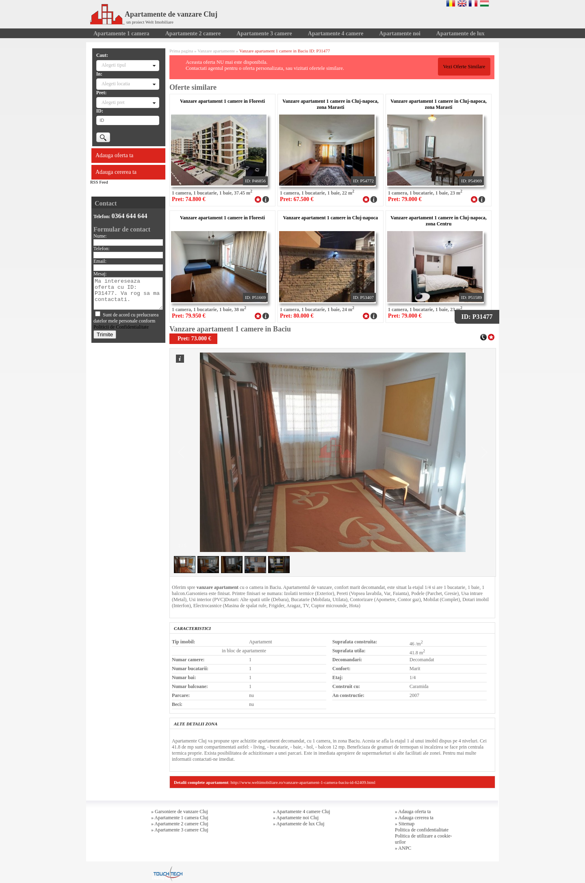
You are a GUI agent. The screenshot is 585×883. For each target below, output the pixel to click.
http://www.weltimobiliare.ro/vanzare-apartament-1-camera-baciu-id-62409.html (303, 782)
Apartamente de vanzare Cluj (153, 14)
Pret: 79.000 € (405, 199)
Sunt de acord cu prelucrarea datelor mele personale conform (125, 321)
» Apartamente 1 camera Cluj (179, 817)
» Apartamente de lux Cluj (299, 824)
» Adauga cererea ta (414, 817)
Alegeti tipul (114, 65)
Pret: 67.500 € (297, 199)
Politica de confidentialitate (421, 830)
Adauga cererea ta (115, 172)
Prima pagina (181, 50)
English (462, 3)
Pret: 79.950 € (189, 316)
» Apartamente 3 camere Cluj (179, 830)
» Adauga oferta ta (413, 811)
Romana (450, 3)
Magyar (484, 3)
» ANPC (403, 848)
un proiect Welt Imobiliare (149, 21)
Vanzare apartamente (216, 50)
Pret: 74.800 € (189, 199)
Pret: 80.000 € (297, 316)
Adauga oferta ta (114, 155)
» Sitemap (404, 824)
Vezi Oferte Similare (464, 66)
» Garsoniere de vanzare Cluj (179, 811)
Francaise (473, 3)
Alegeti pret (113, 102)
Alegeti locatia (116, 84)
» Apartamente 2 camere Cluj (179, 824)
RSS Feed (99, 182)
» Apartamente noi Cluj (295, 817)
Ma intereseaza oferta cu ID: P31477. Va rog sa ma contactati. (128, 293)
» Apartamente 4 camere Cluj (301, 811)
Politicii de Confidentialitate (121, 327)
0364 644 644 (129, 215)
